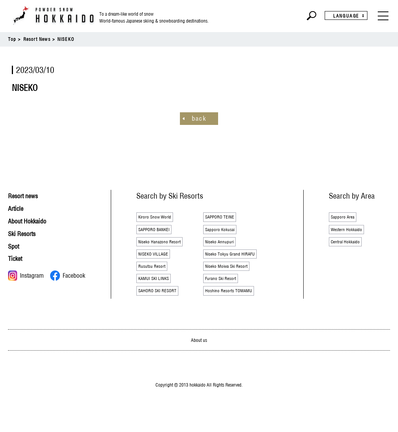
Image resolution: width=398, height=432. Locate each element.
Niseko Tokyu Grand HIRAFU (236, 260)
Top (12, 39)
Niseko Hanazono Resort (165, 246)
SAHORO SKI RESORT (163, 302)
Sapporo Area (345, 217)
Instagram (26, 275)
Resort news (27, 196)
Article (17, 208)
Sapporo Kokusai (223, 231)
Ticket (17, 258)
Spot (15, 246)
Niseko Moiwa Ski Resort (232, 274)
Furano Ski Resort (224, 288)
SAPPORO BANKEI (159, 231)
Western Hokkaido (350, 231)
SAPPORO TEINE (224, 217)
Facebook (67, 275)
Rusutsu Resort (155, 274)
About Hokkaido (32, 220)
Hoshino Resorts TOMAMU (234, 302)
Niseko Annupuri (223, 246)
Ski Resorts (25, 233)
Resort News (36, 39)
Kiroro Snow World (159, 217)
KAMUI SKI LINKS (158, 288)
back (199, 118)
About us (199, 352)
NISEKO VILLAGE (157, 260)
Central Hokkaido (349, 246)
